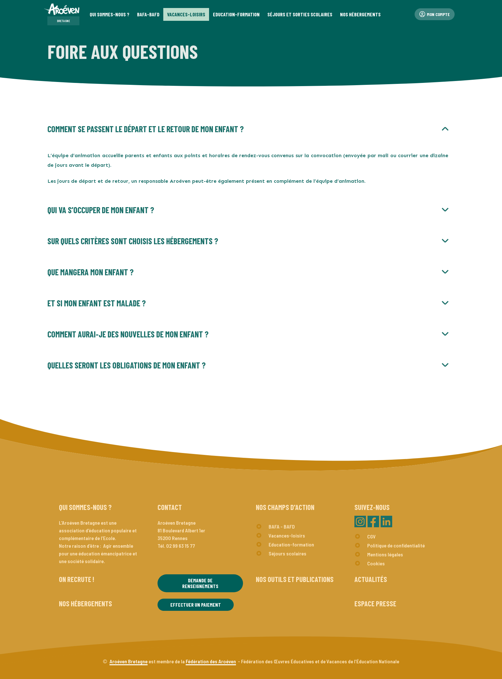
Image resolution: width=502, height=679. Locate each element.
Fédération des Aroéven (211, 661)
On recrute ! (76, 579)
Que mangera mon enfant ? (90, 272)
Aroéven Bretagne (128, 661)
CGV (371, 536)
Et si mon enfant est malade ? (96, 303)
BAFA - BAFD (282, 526)
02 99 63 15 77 (180, 546)
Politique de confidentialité (396, 545)
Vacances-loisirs (287, 535)
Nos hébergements (85, 603)
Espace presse (375, 603)
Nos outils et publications (295, 579)
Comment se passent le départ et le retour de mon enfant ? (145, 129)
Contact (170, 507)
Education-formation (291, 544)
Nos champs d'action (285, 507)
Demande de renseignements (200, 583)
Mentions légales (385, 554)
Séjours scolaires (287, 553)
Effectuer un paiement (195, 605)
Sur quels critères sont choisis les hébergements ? (132, 241)
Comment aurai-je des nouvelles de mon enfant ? (127, 334)
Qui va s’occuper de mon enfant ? (100, 210)
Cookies (376, 563)
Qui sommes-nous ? (85, 507)
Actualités (370, 579)
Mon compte (434, 14)
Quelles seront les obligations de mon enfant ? (126, 365)
